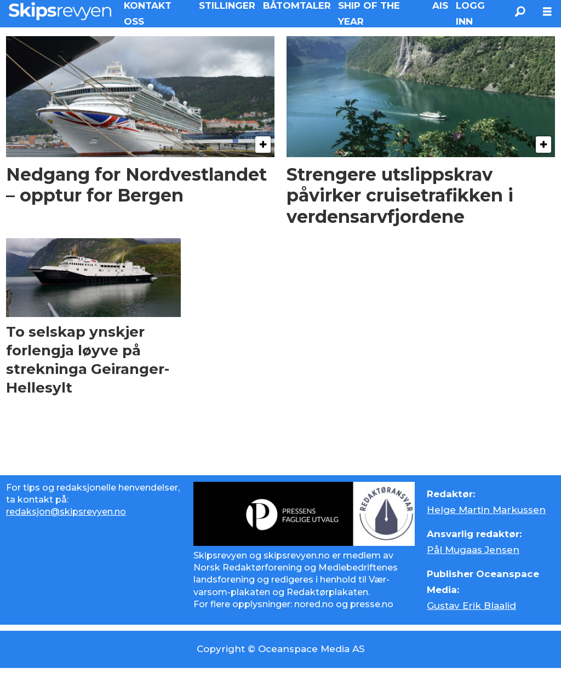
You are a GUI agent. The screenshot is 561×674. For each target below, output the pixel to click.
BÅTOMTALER (297, 5)
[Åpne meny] (547, 11)
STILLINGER (227, 5)
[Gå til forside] (60, 11)
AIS (440, 5)
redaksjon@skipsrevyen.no (66, 511)
